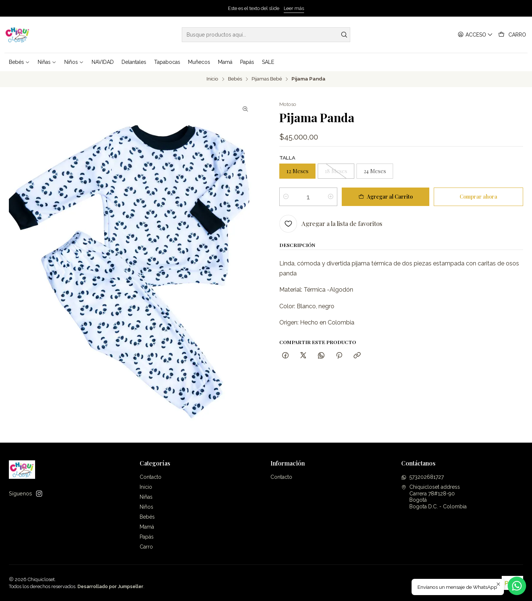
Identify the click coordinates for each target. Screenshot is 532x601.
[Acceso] (475, 35)
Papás (147, 537)
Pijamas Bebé (267, 79)
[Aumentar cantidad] (330, 197)
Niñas (146, 497)
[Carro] (512, 35)
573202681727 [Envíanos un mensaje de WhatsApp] (422, 477)
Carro (146, 547)
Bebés (235, 79)
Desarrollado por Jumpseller (110, 586)
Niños (146, 507)
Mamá (147, 527)
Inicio (212, 79)
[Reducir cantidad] (286, 197)
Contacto (150, 477)
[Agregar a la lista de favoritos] (330, 224)
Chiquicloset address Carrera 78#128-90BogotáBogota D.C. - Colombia (434, 496)
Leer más (294, 8)
